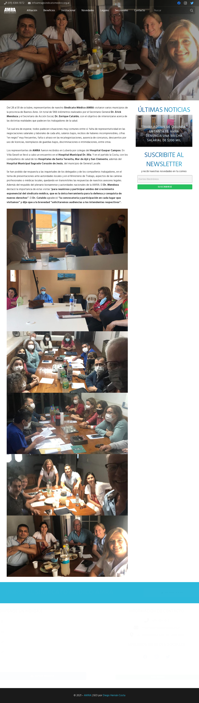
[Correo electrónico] (47, 632)
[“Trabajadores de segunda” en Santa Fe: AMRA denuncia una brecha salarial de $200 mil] (164, 131)
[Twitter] (192, 3)
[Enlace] (10, 10)
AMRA (87, 695)
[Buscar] (173, 10)
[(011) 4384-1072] (143, 621)
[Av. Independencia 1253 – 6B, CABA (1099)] (128, 635)
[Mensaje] (47, 658)
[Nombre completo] (47, 622)
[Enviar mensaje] (47, 676)
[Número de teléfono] (47, 642)
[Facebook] (179, 3)
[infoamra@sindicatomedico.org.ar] (133, 628)
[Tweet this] (99, 76)
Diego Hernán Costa (114, 695)
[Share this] (89, 76)
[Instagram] (185, 3)
